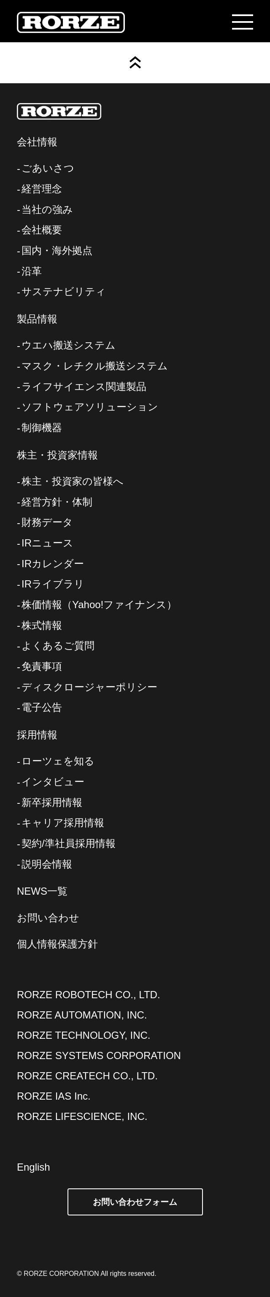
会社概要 (42, 229)
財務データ (47, 522)
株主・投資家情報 (57, 455)
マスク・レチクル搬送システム (95, 365)
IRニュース (47, 543)
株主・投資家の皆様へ (73, 481)
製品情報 (37, 319)
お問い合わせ (48, 917)
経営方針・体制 (57, 502)
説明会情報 (47, 864)
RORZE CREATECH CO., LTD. (87, 1075)
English (33, 1167)
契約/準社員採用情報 (69, 843)
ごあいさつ (48, 168)
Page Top (135, 62)
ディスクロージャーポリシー (89, 687)
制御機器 (42, 427)
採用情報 (37, 734)
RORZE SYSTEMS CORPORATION (99, 1055)
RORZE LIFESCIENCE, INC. (82, 1116)
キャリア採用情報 (63, 822)
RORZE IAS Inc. (54, 1096)
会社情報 (37, 141)
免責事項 (42, 666)
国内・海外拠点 (57, 250)
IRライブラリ (53, 584)
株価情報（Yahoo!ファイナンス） (99, 604)
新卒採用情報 (52, 802)
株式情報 (42, 625)
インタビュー (53, 781)
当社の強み (47, 209)
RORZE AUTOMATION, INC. (82, 1015)
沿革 (32, 271)
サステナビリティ (64, 291)
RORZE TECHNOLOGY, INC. (84, 1035)
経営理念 (42, 188)
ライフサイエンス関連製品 (84, 386)
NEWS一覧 (42, 891)
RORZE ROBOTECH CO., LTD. (88, 994)
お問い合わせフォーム (135, 1202)
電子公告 (42, 707)
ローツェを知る (58, 761)
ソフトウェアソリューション (90, 406)
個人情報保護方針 (57, 944)
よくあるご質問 (58, 645)
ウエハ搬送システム (69, 345)
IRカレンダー (53, 563)
